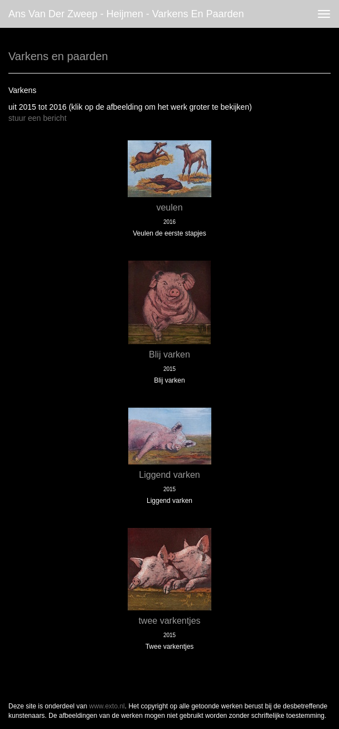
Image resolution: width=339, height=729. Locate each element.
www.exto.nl (107, 706)
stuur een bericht (37, 118)
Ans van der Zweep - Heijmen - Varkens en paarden (126, 13)
